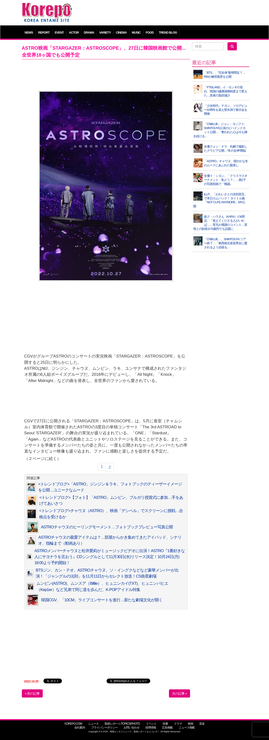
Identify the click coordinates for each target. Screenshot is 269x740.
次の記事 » (179, 693)
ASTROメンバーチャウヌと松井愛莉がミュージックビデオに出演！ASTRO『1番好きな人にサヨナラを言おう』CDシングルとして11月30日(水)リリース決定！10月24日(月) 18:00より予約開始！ (109, 557)
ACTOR (74, 32)
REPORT (44, 32)
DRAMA (89, 32)
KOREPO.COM (73, 723)
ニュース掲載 (187, 727)
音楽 (201, 723)
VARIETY (105, 32)
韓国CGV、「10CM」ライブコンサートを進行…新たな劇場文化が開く (102, 600)
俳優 (165, 723)
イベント (151, 723)
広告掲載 (167, 727)
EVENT (59, 32)
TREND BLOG (168, 32)
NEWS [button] (29, 32)
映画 (190, 723)
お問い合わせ (131, 727)
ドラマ (178, 723)
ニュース (93, 723)
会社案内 (79, 727)
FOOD (150, 32)
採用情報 (150, 727)
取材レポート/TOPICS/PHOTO (122, 723)
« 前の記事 (32, 693)
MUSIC (136, 32)
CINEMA (121, 32)
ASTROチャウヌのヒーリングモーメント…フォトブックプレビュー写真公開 (107, 527)
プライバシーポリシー (104, 727)
